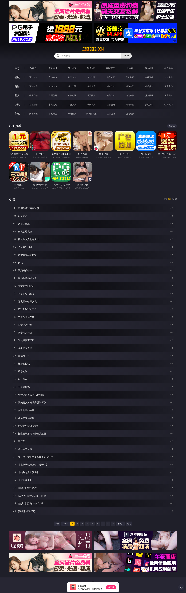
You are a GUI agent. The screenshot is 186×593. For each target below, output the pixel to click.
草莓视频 (72, 113)
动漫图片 (91, 95)
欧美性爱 (91, 86)
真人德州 (53, 68)
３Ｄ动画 (91, 77)
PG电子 (33, 68)
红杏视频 (111, 113)
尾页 (129, 523)
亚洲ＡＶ (33, 77)
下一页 (120, 523)
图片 (17, 95)
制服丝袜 (111, 86)
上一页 (65, 523)
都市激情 (33, 104)
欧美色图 (72, 95)
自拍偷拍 (53, 77)
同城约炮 (33, 113)
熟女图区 (149, 95)
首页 (57, 523)
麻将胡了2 (110, 68)
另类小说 (130, 104)
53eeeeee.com (93, 49)
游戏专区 (91, 68)
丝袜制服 (130, 77)
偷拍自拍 (53, 86)
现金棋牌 (149, 68)
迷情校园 (111, 104)
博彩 (17, 68)
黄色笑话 (149, 104)
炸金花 (130, 68)
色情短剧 (130, 113)
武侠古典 (91, 104)
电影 (17, 86)
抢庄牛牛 (168, 68)
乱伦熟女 (149, 86)
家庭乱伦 (53, 104)
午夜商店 (53, 113)
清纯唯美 (130, 95)
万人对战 (72, 68)
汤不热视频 (91, 113)
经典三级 (130, 86)
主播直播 (149, 77)
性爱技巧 (168, 104)
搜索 (127, 55)
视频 (17, 77)
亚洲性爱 (33, 86)
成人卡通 (72, 86)
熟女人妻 (111, 77)
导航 (17, 113)
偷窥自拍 (33, 95)
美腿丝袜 (111, 95)
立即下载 (111, 587)
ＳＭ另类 (168, 77)
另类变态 (168, 86)
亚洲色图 (53, 95)
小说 (17, 104)
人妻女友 (72, 104)
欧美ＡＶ (72, 77)
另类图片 (168, 95)
